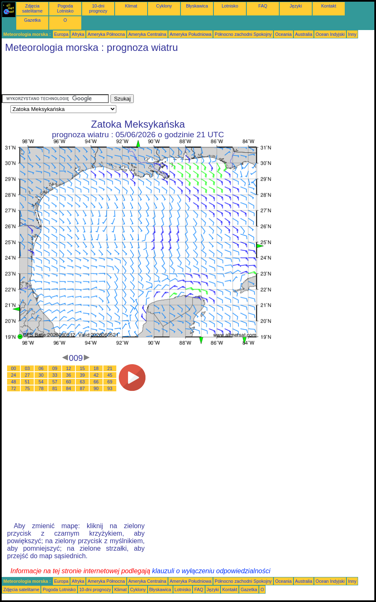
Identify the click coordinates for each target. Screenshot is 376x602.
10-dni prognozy (98, 8)
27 (27, 375)
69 (110, 381)
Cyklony (164, 5)
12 (68, 368)
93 (110, 388)
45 (110, 375)
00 (13, 368)
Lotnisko (230, 5)
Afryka (78, 34)
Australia (303, 34)
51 (27, 381)
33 (55, 375)
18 (96, 368)
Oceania (283, 34)
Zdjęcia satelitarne (32, 8)
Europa (61, 34)
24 (13, 375)
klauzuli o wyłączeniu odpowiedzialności (211, 570)
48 (13, 381)
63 (82, 381)
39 (82, 375)
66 (96, 381)
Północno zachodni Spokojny (243, 34)
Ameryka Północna (106, 34)
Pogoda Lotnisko (65, 8)
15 (82, 368)
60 (68, 381)
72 (13, 388)
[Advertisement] (153, 75)
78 (41, 388)
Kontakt (328, 5)
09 (55, 368)
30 (41, 375)
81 (55, 388)
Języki (296, 5)
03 (27, 368)
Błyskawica (197, 5)
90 (96, 388)
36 (68, 375)
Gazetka (32, 20)
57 (55, 381)
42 (96, 375)
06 (41, 368)
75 (27, 388)
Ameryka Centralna (147, 34)
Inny (352, 34)
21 (110, 368)
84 (68, 388)
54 (41, 381)
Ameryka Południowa (190, 34)
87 (82, 388)
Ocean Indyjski (330, 34)
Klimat (131, 5)
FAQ (262, 5)
